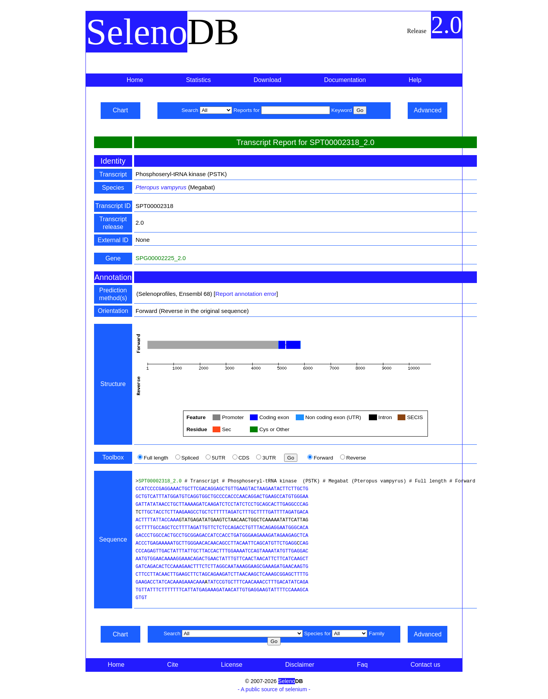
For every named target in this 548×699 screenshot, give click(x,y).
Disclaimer (299, 664)
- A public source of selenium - (274, 689)
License (232, 664)
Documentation (345, 80)
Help (414, 80)
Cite (172, 664)
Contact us (425, 664)
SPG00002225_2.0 (161, 258)
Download (267, 80)
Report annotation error (245, 293)
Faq (362, 664)
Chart (120, 110)
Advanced (428, 110)
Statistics (198, 80)
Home (135, 80)
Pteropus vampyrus (161, 187)
